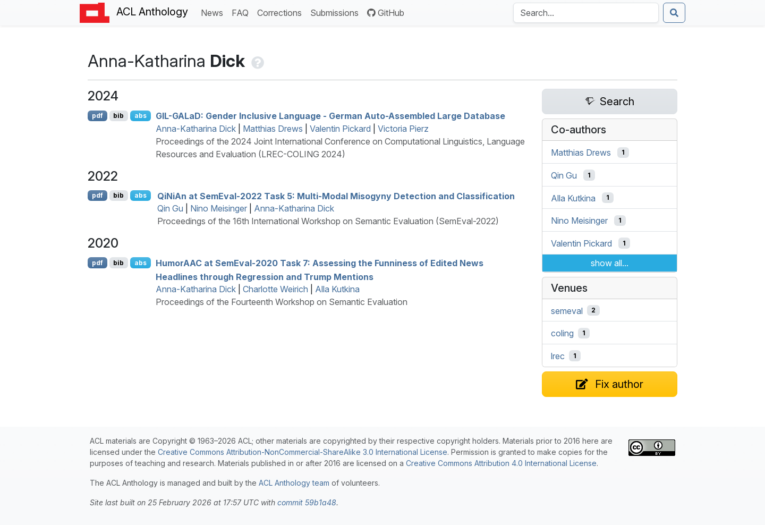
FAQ (242, 12)
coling (562, 333)
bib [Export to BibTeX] (118, 116)
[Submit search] (674, 13)
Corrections (281, 12)
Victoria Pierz (403, 128)
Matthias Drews (273, 128)
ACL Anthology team (294, 482)
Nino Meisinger (218, 208)
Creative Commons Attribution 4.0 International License (501, 463)
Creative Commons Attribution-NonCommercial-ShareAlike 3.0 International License (302, 451)
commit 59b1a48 (306, 502)
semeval (567, 310)
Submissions (336, 12)
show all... (609, 263)
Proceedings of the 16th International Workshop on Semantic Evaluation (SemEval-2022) (328, 221)
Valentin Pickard (340, 128)
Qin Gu (170, 208)
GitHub (385, 12)
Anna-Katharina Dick (196, 128)
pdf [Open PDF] (97, 116)
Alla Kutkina (337, 289)
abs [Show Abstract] (140, 116)
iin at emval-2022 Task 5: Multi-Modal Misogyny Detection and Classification (336, 195)
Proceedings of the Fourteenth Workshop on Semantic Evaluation (281, 302)
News (214, 12)
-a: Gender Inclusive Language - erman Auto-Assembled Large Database (330, 116)
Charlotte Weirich (275, 289)
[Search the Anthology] (586, 13)
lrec (558, 356)
